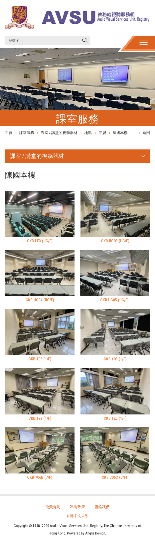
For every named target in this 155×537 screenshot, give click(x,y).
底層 (102, 133)
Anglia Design (95, 533)
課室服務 (26, 133)
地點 (88, 133)
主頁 (8, 133)
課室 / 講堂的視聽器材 (59, 133)
